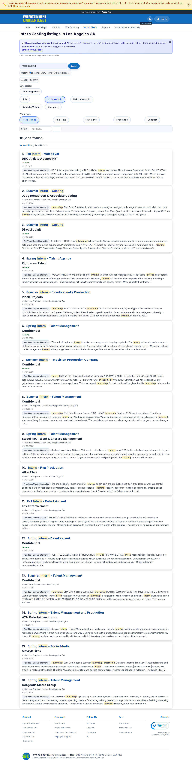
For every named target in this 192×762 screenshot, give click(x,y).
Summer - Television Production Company (62, 360)
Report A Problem (30, 723)
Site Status (124, 723)
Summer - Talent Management (54, 397)
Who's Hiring (72, 27)
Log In (162, 19)
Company (53, 107)
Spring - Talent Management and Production (66, 612)
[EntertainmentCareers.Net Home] (34, 19)
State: (24, 128)
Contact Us (27, 741)
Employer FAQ (28, 732)
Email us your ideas (32, 49)
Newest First (26, 145)
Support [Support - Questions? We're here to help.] (106, 27)
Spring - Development (49, 538)
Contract (152, 119)
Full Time (61, 119)
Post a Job (106, 12)
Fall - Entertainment (46, 501)
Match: (24, 73)
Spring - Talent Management (52, 326)
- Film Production (45, 468)
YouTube (91, 723)
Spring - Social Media (48, 646)
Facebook (91, 732)
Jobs (27, 27)
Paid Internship (81, 99)
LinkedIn (90, 727)
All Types (31, 119)
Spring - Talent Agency (48, 258)
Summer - (45, 191)
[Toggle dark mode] (150, 19)
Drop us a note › (21, 6)
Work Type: (25, 114)
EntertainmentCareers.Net (60, 755)
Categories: (26, 86)
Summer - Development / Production (58, 292)
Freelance (122, 119)
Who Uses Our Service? (66, 732)
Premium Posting (62, 727)
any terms (47, 73)
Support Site (28, 736)
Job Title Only (31, 80)
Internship (56, 99)
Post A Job (60, 723)
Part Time (91, 119)
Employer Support (63, 736)
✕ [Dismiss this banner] (188, 5)
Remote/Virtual (30, 107)
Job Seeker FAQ (30, 727)
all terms (35, 73)
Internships (41, 27)
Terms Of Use (125, 727)
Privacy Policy (125, 732)
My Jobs (56, 27)
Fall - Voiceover (42, 154)
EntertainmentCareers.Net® (45, 757)
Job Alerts (90, 27)
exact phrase (62, 73)
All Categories (30, 91)
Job (24, 99)
